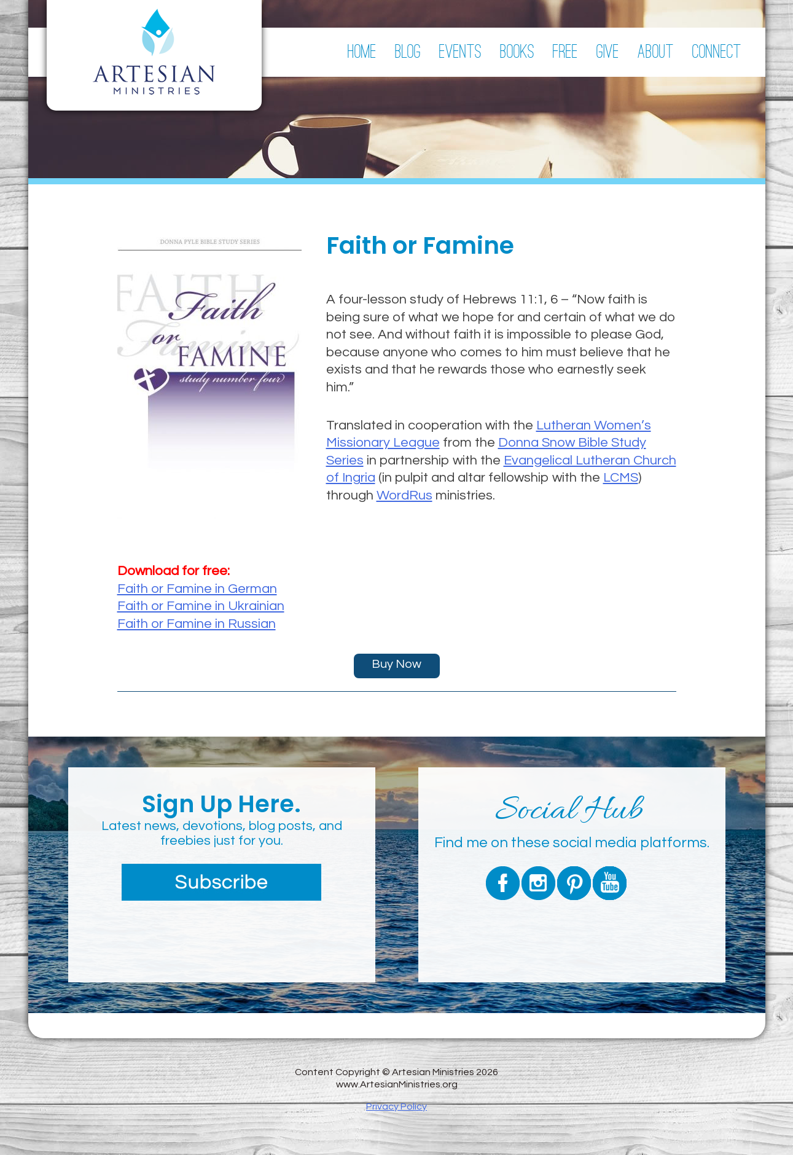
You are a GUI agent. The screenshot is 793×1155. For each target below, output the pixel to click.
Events (460, 51)
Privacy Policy (396, 1106)
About (656, 51)
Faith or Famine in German (197, 589)
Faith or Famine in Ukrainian (200, 606)
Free (565, 51)
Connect (716, 51)
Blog (408, 51)
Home (362, 51)
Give (607, 51)
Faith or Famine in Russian (196, 624)
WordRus (404, 495)
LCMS (620, 478)
